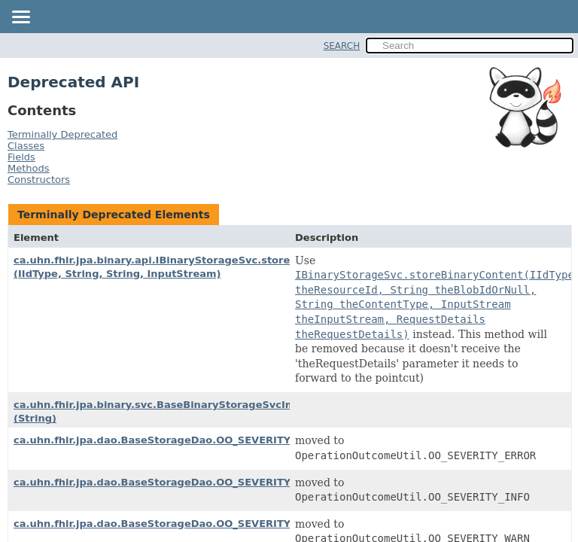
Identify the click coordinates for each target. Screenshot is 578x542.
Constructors (39, 179)
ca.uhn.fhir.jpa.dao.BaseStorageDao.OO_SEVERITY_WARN (172, 523)
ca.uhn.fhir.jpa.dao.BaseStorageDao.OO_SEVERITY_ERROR (173, 440)
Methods (29, 168)
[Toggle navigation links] (20, 18)
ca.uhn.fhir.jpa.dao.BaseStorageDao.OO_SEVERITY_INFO (168, 482)
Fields (21, 157)
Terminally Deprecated (62, 134)
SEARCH (342, 46)
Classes (26, 145)
